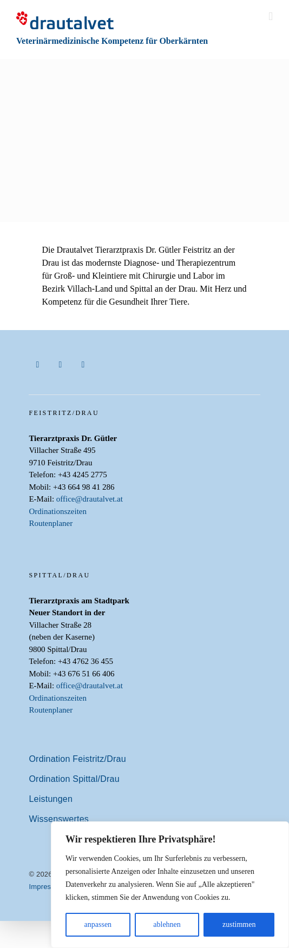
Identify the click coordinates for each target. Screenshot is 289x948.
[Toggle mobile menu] (270, 16)
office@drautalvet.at (89, 499)
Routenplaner (51, 523)
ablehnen (167, 924)
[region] (170, 884)
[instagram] (60, 364)
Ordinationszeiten (58, 511)
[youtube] (82, 364)
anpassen (98, 924)
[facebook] (37, 364)
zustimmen (238, 924)
